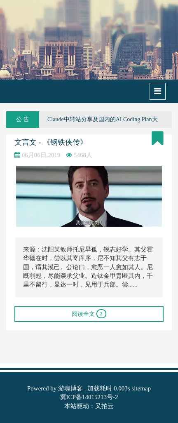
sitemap (141, 388)
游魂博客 (70, 388)
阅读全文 (89, 313)
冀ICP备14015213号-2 (89, 397)
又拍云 (104, 406)
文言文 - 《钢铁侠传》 (50, 142)
